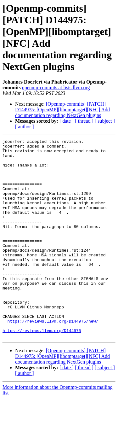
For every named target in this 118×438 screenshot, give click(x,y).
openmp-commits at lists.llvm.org (56, 87)
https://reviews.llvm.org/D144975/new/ (53, 358)
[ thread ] (84, 121)
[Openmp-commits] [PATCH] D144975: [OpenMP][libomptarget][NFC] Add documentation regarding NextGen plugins (62, 109)
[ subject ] (105, 121)
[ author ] (24, 126)
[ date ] (66, 121)
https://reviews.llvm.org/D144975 (42, 369)
